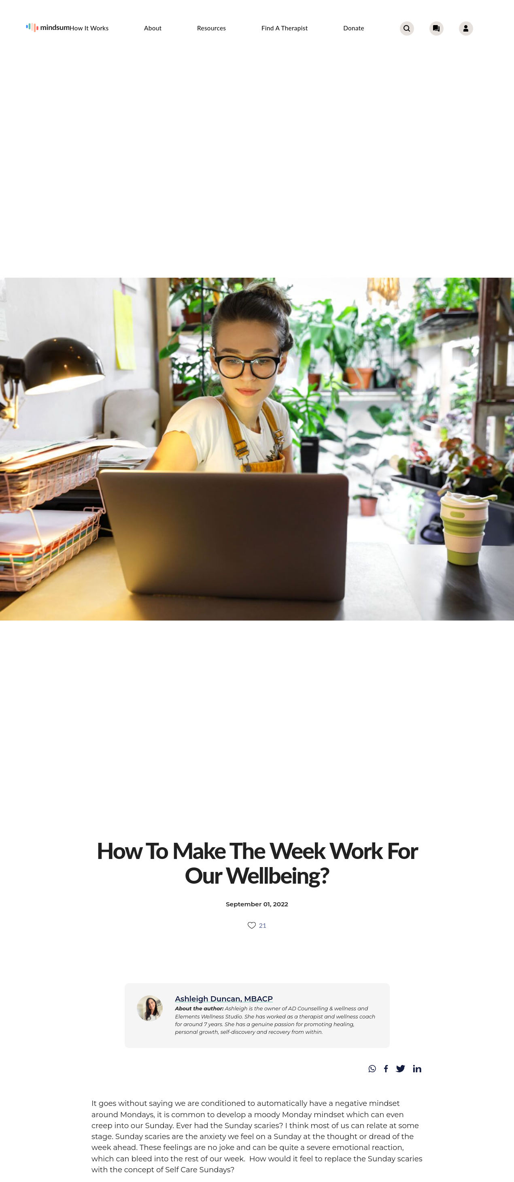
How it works (89, 28)
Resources (211, 28)
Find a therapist (284, 28)
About (152, 28)
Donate (353, 28)
